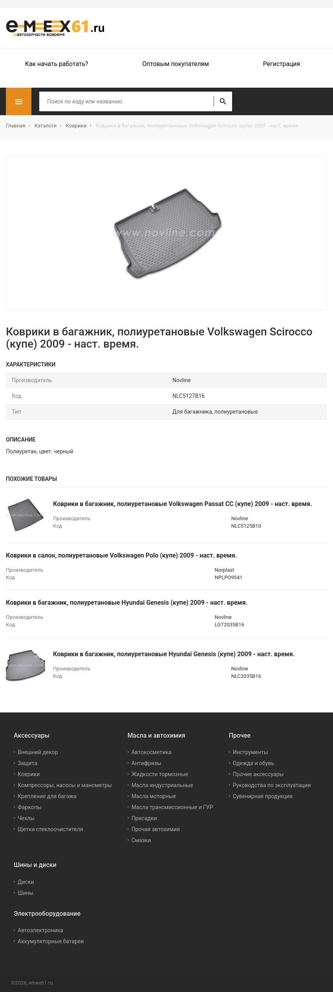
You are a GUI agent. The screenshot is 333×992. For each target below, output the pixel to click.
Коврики (29, 774)
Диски (26, 882)
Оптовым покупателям (175, 64)
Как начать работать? (56, 64)
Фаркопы (30, 807)
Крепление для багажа (47, 796)
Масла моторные (154, 796)
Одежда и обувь (253, 763)
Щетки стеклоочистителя (50, 829)
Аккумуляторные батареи (51, 941)
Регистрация (281, 64)
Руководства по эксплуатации (272, 785)
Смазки (141, 840)
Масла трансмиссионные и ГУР (172, 807)
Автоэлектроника (40, 930)
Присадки (144, 818)
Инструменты (250, 752)
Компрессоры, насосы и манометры (65, 785)
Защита (27, 763)
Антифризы (146, 763)
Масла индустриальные (162, 785)
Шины (25, 893)
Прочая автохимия (156, 829)
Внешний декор (38, 752)
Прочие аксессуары (258, 774)
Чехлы (26, 818)
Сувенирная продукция (263, 796)
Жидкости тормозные (160, 774)
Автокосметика (152, 752)
